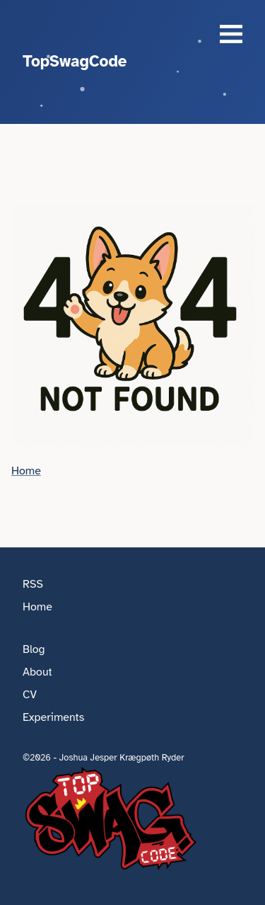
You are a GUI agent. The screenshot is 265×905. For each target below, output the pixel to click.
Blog (34, 649)
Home (26, 471)
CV (30, 695)
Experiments (53, 717)
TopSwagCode (74, 61)
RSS (33, 584)
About (37, 672)
